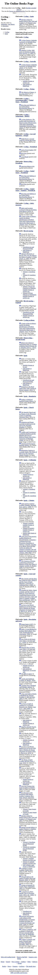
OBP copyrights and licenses (18, 972)
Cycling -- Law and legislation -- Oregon (26, 134)
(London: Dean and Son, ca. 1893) (27, 52)
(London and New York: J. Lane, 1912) (27, 761)
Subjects (34, 961)
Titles (29, 961)
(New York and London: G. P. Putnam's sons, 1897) (28, 22)
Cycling (7, 32)
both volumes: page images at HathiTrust (29, 865)
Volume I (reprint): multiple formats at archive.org (28, 525)
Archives (21, 966)
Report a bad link (22, 957)
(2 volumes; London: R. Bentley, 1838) (28, 564)
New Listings (15, 961)
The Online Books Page (19, 3)
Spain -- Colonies (29, 500)
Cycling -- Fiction (29, 89)
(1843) (26, 893)
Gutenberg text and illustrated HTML (28, 247)
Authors (23, 961)
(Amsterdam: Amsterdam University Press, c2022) (27, 123)
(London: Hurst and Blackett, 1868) (27, 878)
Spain (6, 34)
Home (2, 961)
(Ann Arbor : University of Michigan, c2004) (27, 436)
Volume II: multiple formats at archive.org (29, 862)
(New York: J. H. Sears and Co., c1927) (27, 649)
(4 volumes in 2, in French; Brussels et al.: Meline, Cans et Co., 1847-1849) (27, 706)
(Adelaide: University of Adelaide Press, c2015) (28, 42)
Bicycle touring (28, 231)
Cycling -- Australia (30, 61)
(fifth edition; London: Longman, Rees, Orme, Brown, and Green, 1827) (26, 796)
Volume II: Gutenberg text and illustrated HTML (29, 848)
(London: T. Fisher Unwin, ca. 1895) (28, 256)
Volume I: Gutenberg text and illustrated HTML (29, 843)
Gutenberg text (27, 911)
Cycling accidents (29, 320)
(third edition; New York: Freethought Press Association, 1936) (27, 632)
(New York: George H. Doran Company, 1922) (27, 388)
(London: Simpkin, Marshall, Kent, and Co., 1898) (27, 505)
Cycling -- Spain (29, 16)
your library (11, 24)
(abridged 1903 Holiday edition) (27, 686)
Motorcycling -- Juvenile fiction (24, 338)
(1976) (28, 209)
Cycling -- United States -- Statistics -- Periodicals (25, 189)
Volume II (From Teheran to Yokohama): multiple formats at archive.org (29, 295)
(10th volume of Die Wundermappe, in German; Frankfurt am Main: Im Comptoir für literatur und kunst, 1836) (27, 920)
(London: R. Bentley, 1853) (27, 679)
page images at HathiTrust (27, 85)
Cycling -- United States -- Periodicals (25, 171)
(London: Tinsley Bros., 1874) (26, 870)
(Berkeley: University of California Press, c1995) (28, 582)
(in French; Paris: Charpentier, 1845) (27, 886)
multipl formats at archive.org (28, 475)
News (9, 966)
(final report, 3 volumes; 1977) (27, 220)
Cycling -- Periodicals (30, 146)
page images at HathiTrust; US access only (29, 670)
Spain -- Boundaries (30, 396)
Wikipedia (4, 24)
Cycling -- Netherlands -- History (23, 115)
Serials (20, 963)
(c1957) (27, 624)
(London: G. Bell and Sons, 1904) (28, 696)
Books (4, 966)
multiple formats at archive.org (28, 82)
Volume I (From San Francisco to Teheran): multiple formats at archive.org (29, 289)
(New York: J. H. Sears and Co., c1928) (27, 640)
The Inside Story (31, 966)
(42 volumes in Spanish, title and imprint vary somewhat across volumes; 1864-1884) (28, 545)
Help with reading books (8, 957)
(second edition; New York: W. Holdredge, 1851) (27, 933)
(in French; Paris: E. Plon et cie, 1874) (27, 608)
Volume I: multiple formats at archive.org (29, 859)
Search (8, 961)
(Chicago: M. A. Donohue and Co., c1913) (28, 345)
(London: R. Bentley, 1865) (27, 787)
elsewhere (5, 26)
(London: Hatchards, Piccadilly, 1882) (27, 942)
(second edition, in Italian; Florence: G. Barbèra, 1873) (28, 829)
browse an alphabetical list (17, 11)
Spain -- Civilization (30, 460)
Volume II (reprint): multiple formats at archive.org (28, 529)
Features (15, 966)
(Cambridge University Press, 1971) (27, 415)
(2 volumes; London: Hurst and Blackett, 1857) (28, 595)
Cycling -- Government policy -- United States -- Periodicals (24, 100)
